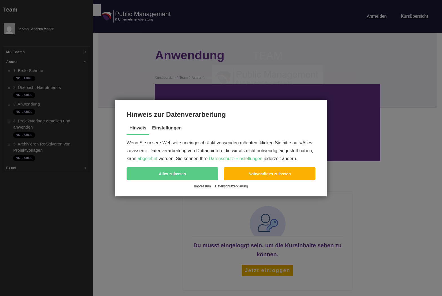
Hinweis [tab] (137, 127)
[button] (172, 173)
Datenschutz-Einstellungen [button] (235, 158)
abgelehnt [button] (147, 158)
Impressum (202, 186)
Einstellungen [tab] (167, 127)
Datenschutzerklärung (231, 186)
